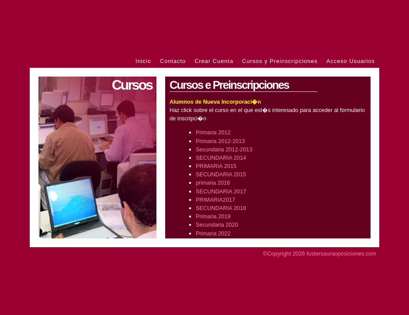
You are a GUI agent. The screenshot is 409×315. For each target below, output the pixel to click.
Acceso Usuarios (350, 61)
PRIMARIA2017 (215, 199)
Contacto (173, 61)
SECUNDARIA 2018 (221, 208)
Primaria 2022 (213, 233)
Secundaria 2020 (217, 224)
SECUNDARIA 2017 (221, 191)
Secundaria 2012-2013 (224, 149)
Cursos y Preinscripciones (280, 61)
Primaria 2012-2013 (220, 141)
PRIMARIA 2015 (216, 166)
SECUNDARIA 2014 (221, 157)
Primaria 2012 (213, 132)
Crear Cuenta (213, 61)
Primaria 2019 (213, 216)
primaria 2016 (213, 182)
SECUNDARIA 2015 (221, 174)
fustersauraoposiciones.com (341, 253)
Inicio (143, 61)
